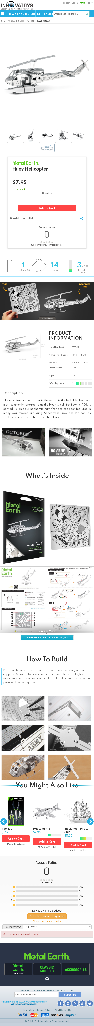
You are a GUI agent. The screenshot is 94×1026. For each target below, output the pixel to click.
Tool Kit (7, 835)
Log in (75, 3)
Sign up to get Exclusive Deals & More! (47, 997)
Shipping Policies (44, 1016)
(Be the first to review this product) (46, 251)
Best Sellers (39, 13)
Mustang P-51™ (43, 835)
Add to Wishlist (21, 225)
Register (66, 3)
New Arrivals (16, 13)
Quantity (47, 200)
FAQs (56, 1016)
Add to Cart (47, 215)
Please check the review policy (47, 928)
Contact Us (65, 1016)
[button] (3, 13)
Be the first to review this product (47, 923)
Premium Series (60, 13)
